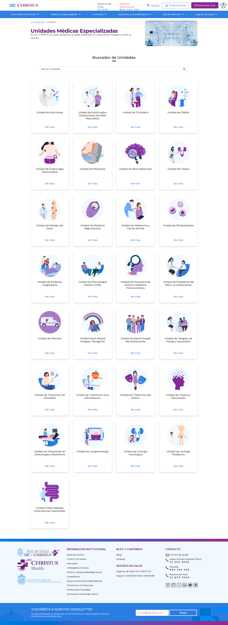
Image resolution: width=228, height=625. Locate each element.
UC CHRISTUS (38, 22)
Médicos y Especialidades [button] (66, 14)
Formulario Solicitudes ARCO (82, 594)
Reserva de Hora (205, 5)
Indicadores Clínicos (78, 568)
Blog (118, 554)
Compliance (73, 576)
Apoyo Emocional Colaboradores (84, 581)
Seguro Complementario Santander (135, 575)
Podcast (120, 559)
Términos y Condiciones (80, 585)
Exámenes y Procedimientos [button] (134, 14)
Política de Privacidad (78, 589)
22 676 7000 (180, 577)
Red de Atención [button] (173, 14)
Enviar (186, 612)
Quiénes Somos (75, 554)
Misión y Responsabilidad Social (84, 572)
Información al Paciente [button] (25, 14)
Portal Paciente (175, 5)
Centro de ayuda (179, 554)
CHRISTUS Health (76, 559)
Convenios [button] (99, 14)
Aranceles (72, 563)
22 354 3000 (179, 562)
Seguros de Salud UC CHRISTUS (133, 571)
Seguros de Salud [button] (206, 14)
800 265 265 (130, 9)
